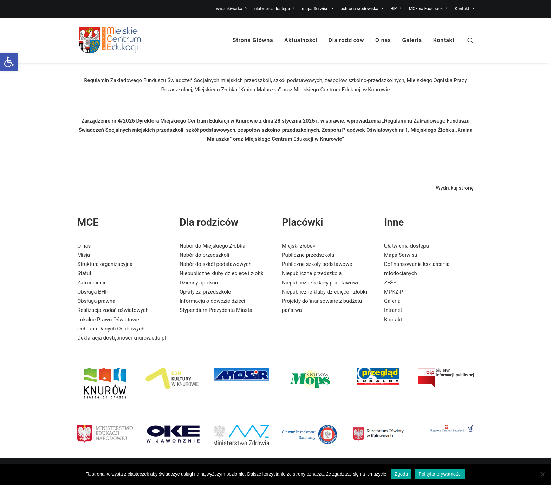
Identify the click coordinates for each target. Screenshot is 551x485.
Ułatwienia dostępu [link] (406, 246)
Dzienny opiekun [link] (199, 283)
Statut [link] (84, 273)
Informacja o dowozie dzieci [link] (212, 301)
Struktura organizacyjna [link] (104, 264)
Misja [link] (83, 255)
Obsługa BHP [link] (93, 292)
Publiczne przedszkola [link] (308, 255)
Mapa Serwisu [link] (400, 255)
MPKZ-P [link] (393, 292)
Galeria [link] (412, 40)
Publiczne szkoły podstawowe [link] (317, 264)
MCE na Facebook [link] (428, 8)
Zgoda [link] (401, 474)
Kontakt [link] (464, 8)
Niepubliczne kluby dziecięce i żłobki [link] (222, 273)
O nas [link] (383, 40)
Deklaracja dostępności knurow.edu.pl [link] (121, 338)
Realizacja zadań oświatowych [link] (113, 310)
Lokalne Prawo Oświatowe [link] (108, 319)
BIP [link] (395, 8)
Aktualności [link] (300, 40)
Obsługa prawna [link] (96, 301)
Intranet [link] (393, 310)
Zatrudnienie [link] (92, 283)
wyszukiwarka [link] (231, 8)
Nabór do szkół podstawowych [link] (216, 264)
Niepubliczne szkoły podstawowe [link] (320, 283)
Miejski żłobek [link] (298, 246)
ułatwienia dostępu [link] (274, 8)
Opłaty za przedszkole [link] (205, 292)
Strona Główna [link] (253, 40)
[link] (9, 62)
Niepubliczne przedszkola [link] (312, 273)
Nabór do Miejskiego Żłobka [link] (212, 246)
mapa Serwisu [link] (317, 8)
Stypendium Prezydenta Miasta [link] (216, 310)
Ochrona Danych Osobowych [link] (110, 329)
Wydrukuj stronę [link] (455, 188)
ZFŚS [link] (390, 283)
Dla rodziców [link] (346, 40)
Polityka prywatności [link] (440, 474)
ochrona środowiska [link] (362, 8)
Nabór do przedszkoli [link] (204, 255)
